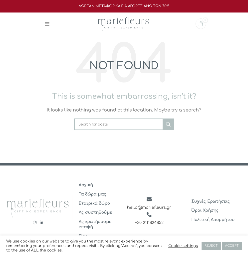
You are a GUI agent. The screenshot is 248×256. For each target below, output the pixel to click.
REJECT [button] (211, 246)
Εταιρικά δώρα (94, 203)
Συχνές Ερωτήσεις (210, 201)
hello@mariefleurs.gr (149, 207)
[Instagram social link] (34, 223)
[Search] (124, 124)
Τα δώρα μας (92, 194)
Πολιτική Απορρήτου (213, 220)
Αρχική (86, 185)
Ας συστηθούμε (95, 212)
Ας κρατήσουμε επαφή (95, 224)
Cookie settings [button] (183, 246)
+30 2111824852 (149, 222)
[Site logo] (124, 23)
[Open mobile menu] (47, 24)
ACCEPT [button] (232, 246)
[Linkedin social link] (41, 223)
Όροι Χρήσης (205, 210)
